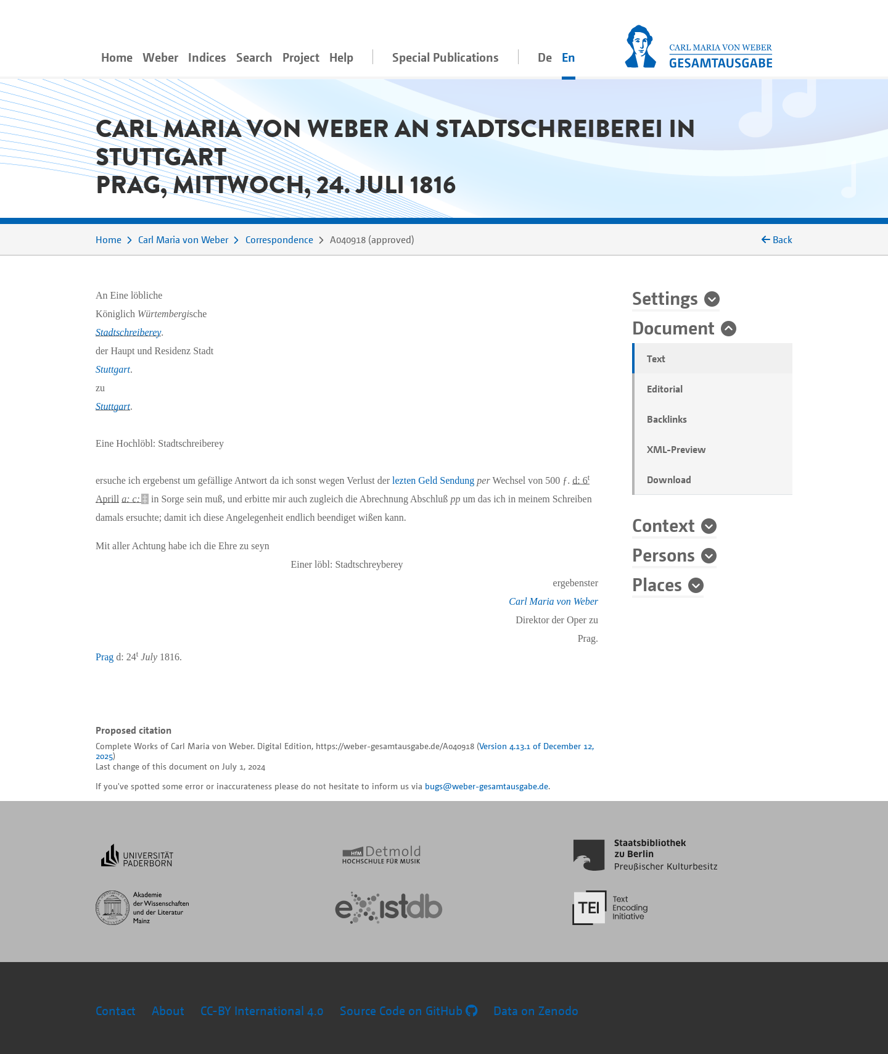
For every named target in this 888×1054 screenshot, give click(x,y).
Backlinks (667, 419)
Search (254, 57)
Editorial (665, 389)
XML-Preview (676, 449)
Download (669, 479)
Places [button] (657, 583)
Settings (665, 297)
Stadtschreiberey (128, 332)
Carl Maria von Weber (183, 239)
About (168, 1010)
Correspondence (279, 239)
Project (300, 57)
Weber (160, 57)
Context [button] (663, 524)
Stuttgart (113, 369)
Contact (116, 1010)
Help (341, 57)
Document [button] (673, 327)
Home (117, 57)
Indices (207, 57)
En (568, 57)
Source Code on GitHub (408, 1010)
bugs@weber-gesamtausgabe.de (486, 786)
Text (656, 358)
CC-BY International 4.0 (262, 1010)
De (545, 57)
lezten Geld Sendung (433, 480)
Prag (104, 657)
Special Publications (445, 57)
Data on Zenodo (535, 1010)
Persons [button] (663, 554)
